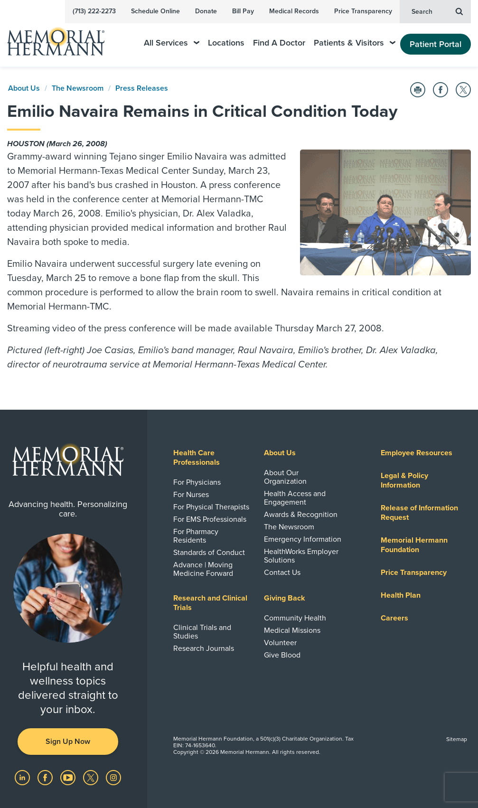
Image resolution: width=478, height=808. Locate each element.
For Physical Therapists (211, 507)
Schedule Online (155, 11)
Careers (394, 618)
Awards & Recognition (300, 514)
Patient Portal (435, 44)
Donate (206, 11)
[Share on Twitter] (463, 89)
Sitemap (456, 739)
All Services (171, 43)
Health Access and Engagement (295, 498)
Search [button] (437, 11)
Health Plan (401, 595)
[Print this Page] (417, 89)
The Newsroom (77, 88)
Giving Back (284, 598)
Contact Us (282, 572)
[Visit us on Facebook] (46, 777)
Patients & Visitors (354, 43)
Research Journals (203, 648)
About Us (24, 88)
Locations (226, 43)
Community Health (295, 618)
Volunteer (280, 643)
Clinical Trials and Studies (202, 631)
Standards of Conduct (209, 552)
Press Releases (141, 88)
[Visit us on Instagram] (113, 777)
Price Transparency (363, 11)
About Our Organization (285, 477)
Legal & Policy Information (404, 480)
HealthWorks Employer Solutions (301, 555)
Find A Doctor (279, 43)
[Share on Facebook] (440, 89)
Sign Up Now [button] (68, 741)
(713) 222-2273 (94, 11)
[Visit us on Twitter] (91, 777)
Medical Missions (292, 630)
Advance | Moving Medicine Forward (203, 569)
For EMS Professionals (209, 519)
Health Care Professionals (196, 457)
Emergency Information (302, 539)
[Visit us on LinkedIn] (23, 777)
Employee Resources (416, 453)
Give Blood (282, 655)
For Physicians (197, 482)
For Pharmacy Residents (195, 536)
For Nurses (191, 494)
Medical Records (294, 11)
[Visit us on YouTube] (68, 777)
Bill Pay (243, 11)
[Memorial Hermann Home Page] (62, 37)
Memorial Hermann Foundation (414, 545)
